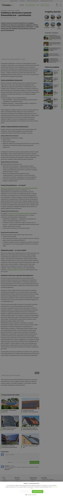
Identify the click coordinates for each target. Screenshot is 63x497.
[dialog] (31, 248)
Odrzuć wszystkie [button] (25, 491)
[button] (31, 495)
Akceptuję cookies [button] (37, 491)
